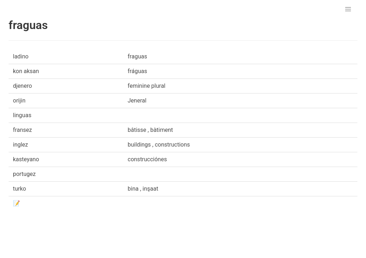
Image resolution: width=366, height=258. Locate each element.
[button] (348, 9)
